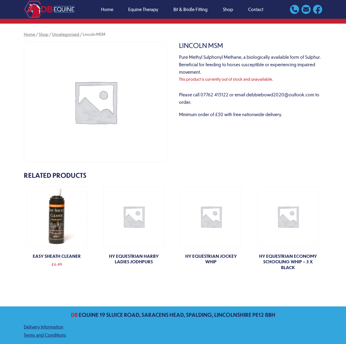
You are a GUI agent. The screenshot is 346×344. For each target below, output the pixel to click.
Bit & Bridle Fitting (190, 9)
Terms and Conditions (45, 335)
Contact (255, 9)
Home (107, 9)
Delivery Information (43, 327)
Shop (228, 9)
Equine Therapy (143, 9)
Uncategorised (65, 34)
